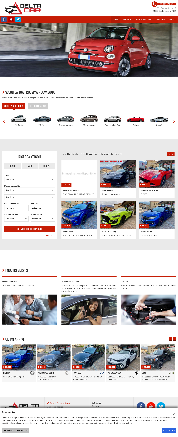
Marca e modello (12, 186)
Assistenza (160, 19)
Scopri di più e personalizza (15, 430)
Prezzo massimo (11, 204)
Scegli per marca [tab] (38, 106)
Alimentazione (11, 215)
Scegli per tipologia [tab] (13, 106)
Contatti (172, 19)
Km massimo (36, 215)
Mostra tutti (50, 235)
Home (115, 19)
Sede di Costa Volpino (60, 403)
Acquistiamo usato (144, 19)
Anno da (34, 204)
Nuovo (46, 166)
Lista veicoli (127, 19)
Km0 (30, 166)
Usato (12, 166)
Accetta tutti (169, 430)
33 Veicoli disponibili (29, 229)
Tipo (6, 175)
